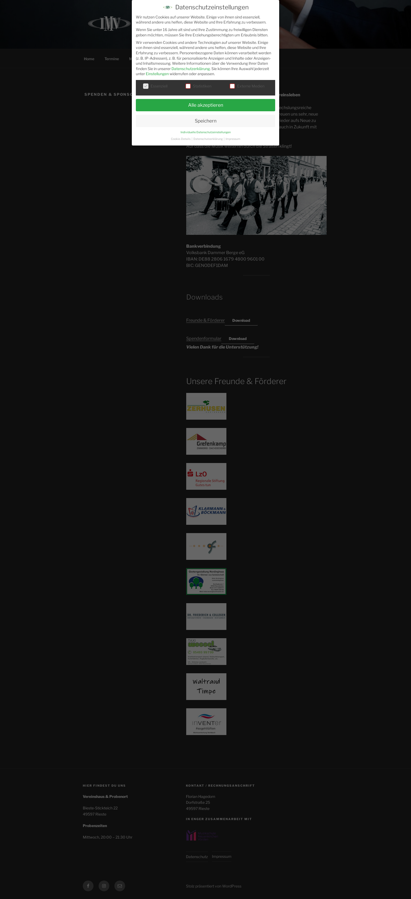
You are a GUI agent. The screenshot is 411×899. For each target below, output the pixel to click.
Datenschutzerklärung (190, 65)
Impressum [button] (233, 135)
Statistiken (198, 83)
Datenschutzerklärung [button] (208, 135)
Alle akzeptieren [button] (205, 102)
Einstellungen (157, 70)
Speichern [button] (205, 118)
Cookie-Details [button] (181, 135)
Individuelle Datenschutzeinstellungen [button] (206, 129)
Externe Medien (247, 83)
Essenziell (155, 83)
